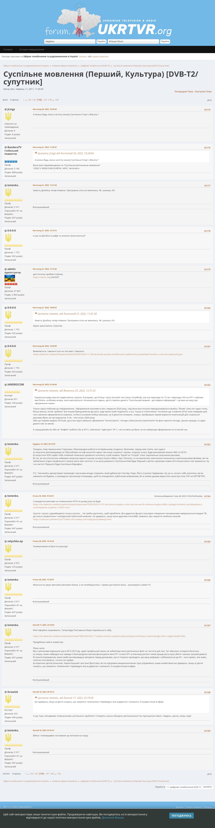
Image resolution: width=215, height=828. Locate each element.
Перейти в (160, 786)
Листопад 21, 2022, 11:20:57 (45, 147)
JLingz (11, 109)
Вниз (5, 100)
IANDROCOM (15, 384)
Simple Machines (25, 807)
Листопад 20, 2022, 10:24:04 (45, 109)
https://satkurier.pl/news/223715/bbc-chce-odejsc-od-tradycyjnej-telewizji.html (72, 519)
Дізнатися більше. (113, 817)
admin (11, 269)
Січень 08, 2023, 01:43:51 (43, 496)
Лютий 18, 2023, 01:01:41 (43, 730)
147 (45, 99)
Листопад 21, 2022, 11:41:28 (45, 185)
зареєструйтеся (100, 56)
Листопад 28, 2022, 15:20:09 (45, 346)
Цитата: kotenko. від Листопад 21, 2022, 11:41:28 (67, 313)
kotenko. (13, 185)
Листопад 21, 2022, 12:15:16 (45, 230)
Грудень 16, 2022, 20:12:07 (44, 444)
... (26, 99)
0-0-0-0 (11, 230)
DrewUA (12, 692)
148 (50, 99)
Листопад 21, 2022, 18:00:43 (45, 307)
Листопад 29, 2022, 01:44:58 (45, 384)
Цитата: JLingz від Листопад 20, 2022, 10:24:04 (66, 153)
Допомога (180, 807)
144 (29, 99)
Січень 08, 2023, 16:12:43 (43, 541)
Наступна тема (203, 91)
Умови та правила (193, 807)
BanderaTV (14, 147)
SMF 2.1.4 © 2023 (10, 807)
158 (57, 99)
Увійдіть (83, 56)
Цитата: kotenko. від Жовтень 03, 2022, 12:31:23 (67, 390)
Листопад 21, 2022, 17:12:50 (45, 269)
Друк (209, 100)
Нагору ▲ (208, 807)
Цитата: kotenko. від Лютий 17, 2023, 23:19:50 (65, 698)
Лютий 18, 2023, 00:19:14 (43, 692)
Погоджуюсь (181, 815)
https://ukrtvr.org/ (42, 277)
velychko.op (15, 541)
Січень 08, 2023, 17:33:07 (43, 579)
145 (34, 99)
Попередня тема (184, 91)
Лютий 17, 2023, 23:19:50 (43, 625)
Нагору (6, 773)
